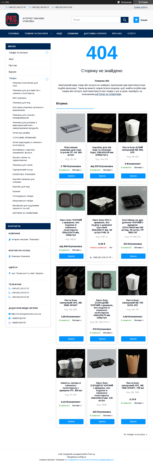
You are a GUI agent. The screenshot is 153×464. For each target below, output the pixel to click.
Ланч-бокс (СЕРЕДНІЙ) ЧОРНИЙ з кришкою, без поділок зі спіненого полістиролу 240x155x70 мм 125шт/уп (101, 309)
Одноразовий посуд (23, 169)
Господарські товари (23, 196)
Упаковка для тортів (22, 165)
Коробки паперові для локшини (23, 180)
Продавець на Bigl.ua (76, 457)
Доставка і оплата (95, 33)
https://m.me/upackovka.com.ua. (26, 314)
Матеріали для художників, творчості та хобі (26, 207)
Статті (132, 33)
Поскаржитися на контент (77, 460)
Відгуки (12, 72)
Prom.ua (91, 454)
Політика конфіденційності (102, 460)
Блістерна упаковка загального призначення (28, 108)
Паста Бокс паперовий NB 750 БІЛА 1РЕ (132, 302)
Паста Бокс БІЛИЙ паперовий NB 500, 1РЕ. (132, 150)
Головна (13, 33)
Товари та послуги (36, 33)
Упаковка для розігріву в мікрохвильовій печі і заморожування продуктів (25, 125)
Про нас (117, 33)
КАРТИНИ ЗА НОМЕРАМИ (108, 94)
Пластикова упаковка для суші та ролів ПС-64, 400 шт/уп (71, 151)
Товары (13, 78)
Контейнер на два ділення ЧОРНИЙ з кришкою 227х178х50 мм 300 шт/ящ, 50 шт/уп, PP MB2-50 (132, 226)
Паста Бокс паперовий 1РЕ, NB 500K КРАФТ (71, 302)
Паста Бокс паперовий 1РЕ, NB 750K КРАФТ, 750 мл (132, 385)
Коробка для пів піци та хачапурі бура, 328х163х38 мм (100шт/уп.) (101, 151)
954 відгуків (126, 2)
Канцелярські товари (23, 201)
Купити (71, 176)
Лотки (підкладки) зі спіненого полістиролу (27, 143)
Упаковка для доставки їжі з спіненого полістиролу (26, 91)
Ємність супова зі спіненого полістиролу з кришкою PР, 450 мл (70, 387)
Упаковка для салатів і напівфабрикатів (24, 116)
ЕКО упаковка (19, 98)
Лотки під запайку (21, 133)
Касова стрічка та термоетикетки (21, 158)
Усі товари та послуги (134, 434)
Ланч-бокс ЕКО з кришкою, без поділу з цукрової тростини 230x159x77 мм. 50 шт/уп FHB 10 (101, 226)
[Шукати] (124, 20)
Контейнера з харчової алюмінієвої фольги (24, 151)
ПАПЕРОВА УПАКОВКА (24, 174)
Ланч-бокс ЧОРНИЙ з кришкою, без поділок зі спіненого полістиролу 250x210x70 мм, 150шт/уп (71, 227)
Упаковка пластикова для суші (25, 84)
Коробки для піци (21, 186)
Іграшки (16, 191)
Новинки (73, 33)
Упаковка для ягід (21, 102)
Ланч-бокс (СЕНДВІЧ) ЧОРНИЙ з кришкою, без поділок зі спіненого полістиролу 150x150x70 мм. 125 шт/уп (102, 392)
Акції (59, 33)
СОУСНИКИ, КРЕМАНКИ (24, 137)
